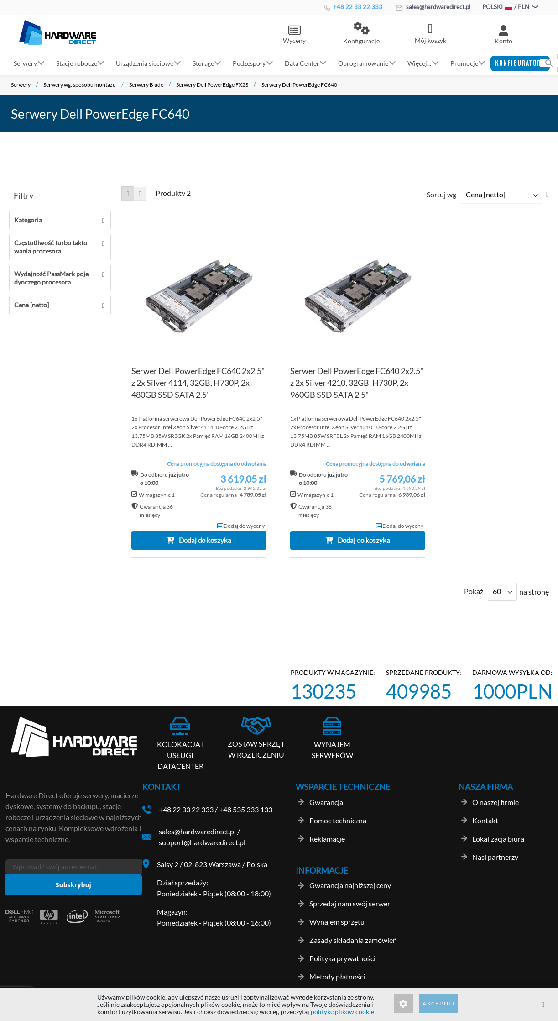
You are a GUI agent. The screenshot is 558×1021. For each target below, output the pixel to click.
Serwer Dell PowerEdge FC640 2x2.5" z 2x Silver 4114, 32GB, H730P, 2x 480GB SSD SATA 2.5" (198, 383)
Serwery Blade (146, 84)
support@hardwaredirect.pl (202, 842)
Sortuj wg (441, 194)
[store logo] (57, 32)
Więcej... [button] (419, 63)
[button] (361, 33)
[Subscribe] (73, 884)
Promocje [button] (464, 63)
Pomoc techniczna (337, 820)
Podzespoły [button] (249, 63)
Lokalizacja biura (498, 838)
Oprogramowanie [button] (363, 63)
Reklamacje (327, 838)
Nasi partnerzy (495, 857)
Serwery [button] (25, 63)
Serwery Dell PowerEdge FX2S (212, 84)
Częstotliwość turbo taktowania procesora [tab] (50, 247)
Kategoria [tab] (28, 220)
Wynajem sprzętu (337, 921)
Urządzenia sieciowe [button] (144, 63)
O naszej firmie (495, 802)
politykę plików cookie (342, 1012)
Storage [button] (203, 63)
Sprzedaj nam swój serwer (349, 903)
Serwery (21, 84)
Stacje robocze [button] (76, 63)
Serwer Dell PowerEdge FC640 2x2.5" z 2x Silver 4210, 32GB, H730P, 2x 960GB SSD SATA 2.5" (356, 383)
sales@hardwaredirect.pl (433, 7)
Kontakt (485, 820)
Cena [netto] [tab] (31, 305)
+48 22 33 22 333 (353, 7)
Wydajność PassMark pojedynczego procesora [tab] (51, 278)
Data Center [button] (302, 63)
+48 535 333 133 (245, 809)
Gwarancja (326, 802)
